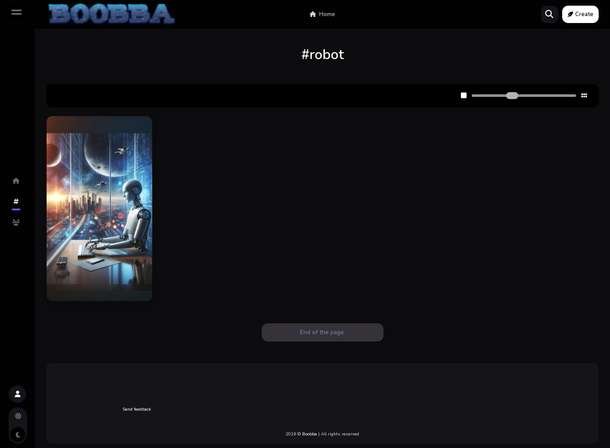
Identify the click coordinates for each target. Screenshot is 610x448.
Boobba (309, 434)
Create (580, 14)
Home (322, 14)
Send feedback (137, 409)
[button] (17, 394)
